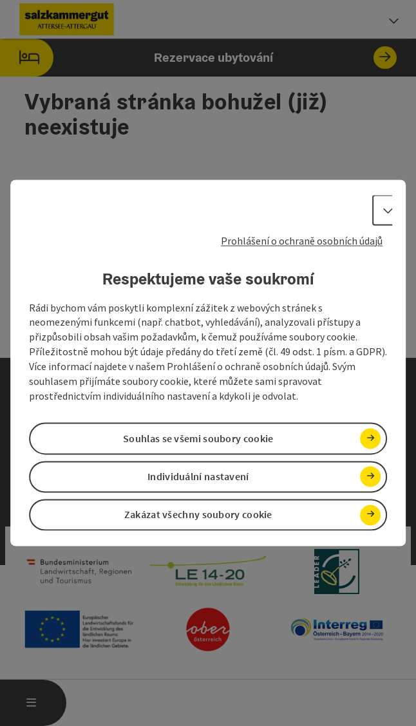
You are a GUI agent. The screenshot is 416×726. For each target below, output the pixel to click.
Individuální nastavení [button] (198, 476)
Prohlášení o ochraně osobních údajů (302, 240)
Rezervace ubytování (198, 58)
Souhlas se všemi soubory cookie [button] (198, 438)
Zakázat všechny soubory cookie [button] (198, 514)
